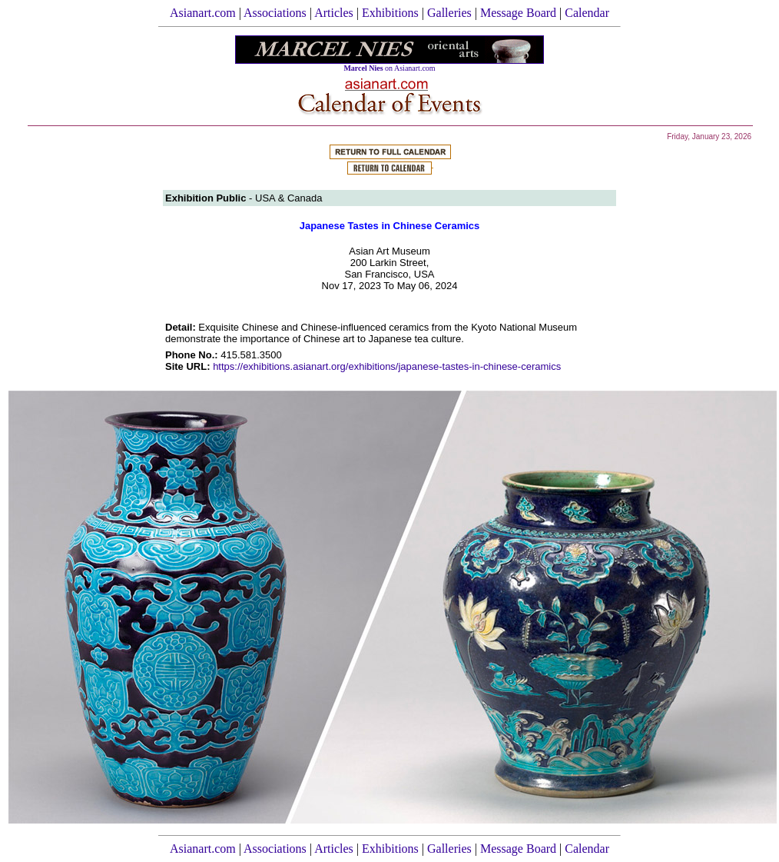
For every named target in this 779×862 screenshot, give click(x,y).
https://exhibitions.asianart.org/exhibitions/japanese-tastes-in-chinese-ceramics (387, 366)
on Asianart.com (389, 68)
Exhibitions (390, 12)
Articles (333, 12)
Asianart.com (203, 12)
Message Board (518, 12)
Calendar (587, 12)
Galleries (449, 12)
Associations (275, 12)
